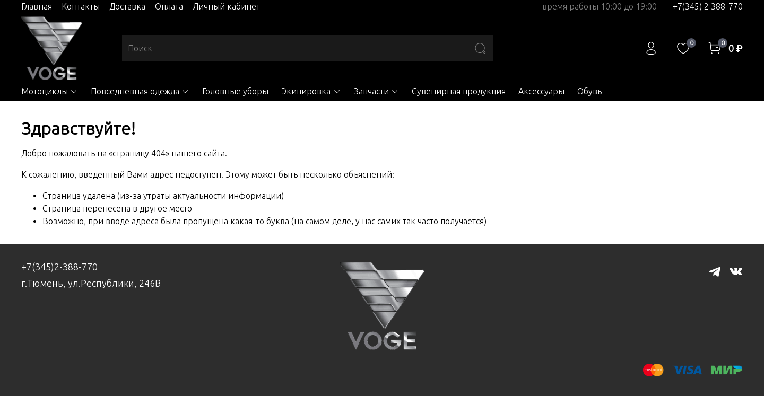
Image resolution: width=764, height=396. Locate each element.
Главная (36, 6)
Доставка (127, 6)
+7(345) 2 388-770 (708, 6)
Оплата (169, 6)
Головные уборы (235, 91)
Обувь (589, 91)
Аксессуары (541, 91)
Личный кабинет (226, 6)
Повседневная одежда (140, 91)
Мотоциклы (49, 91)
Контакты (81, 6)
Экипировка (311, 91)
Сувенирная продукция (459, 91)
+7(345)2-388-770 (59, 266)
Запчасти (376, 91)
